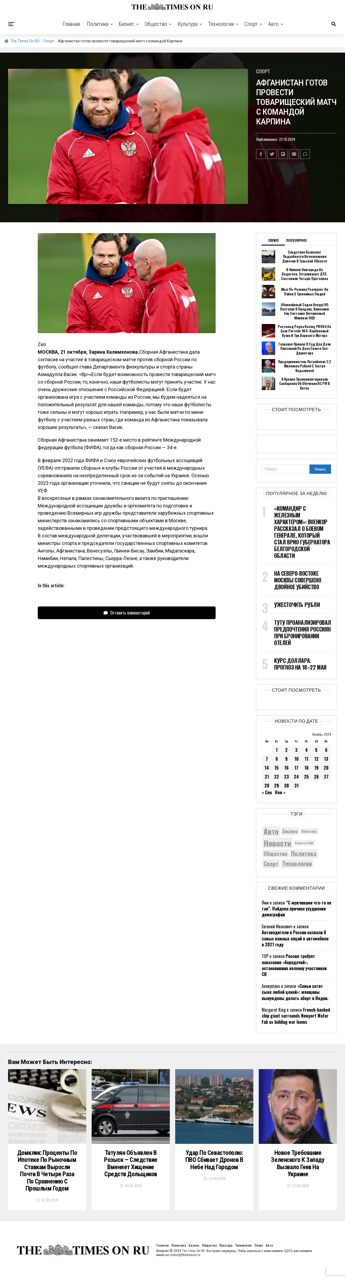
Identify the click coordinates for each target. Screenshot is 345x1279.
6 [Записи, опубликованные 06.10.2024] (326, 750)
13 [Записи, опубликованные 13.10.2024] (326, 759)
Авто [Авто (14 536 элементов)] (271, 831)
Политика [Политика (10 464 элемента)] (303, 853)
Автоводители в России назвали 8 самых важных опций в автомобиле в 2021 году (295, 938)
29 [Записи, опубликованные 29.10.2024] (276, 785)
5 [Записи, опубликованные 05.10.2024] (316, 750)
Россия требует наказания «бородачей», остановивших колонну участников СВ (294, 965)
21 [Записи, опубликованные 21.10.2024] (267, 776)
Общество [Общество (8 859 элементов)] (275, 853)
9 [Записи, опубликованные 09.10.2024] (286, 759)
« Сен (267, 792)
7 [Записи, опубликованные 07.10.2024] (267, 759)
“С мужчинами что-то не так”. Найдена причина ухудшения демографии (296, 908)
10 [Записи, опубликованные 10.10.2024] (296, 759)
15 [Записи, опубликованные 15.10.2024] (276, 768)
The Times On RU (22, 41)
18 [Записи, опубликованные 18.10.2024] (306, 768)
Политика (97, 24)
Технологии (221, 24)
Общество (156, 24)
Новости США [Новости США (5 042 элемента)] (304, 842)
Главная (71, 24)
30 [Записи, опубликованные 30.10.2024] (286, 785)
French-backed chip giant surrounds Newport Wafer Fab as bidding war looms (296, 1015)
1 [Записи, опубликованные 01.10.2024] (277, 750)
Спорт (251, 24)
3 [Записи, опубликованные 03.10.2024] (296, 750)
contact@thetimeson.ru (185, 1266)
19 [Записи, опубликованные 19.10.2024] (316, 768)
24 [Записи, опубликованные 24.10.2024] (296, 776)
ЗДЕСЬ (288, 1262)
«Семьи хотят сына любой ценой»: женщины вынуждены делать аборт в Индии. (295, 992)
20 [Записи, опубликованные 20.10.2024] (326, 768)
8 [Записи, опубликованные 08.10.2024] (276, 759)
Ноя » (280, 792)
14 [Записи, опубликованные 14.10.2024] (266, 768)
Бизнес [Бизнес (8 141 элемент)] (290, 830)
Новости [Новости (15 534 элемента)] (277, 842)
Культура (188, 24)
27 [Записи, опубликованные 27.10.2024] (326, 776)
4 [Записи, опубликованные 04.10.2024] (306, 750)
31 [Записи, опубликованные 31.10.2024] (296, 785)
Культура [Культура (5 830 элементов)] (309, 831)
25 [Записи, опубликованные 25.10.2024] (306, 776)
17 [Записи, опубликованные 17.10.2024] (296, 768)
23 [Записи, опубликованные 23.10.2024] (286, 776)
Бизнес (126, 24)
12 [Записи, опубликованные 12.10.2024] (316, 759)
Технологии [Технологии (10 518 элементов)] (297, 863)
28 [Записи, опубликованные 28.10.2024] (266, 785)
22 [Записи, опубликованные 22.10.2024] (276, 776)
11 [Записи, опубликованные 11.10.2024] (306, 759)
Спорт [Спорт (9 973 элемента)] (271, 863)
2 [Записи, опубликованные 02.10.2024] (286, 750)
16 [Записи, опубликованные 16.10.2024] (286, 768)
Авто (273, 24)
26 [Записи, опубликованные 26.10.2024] (316, 776)
